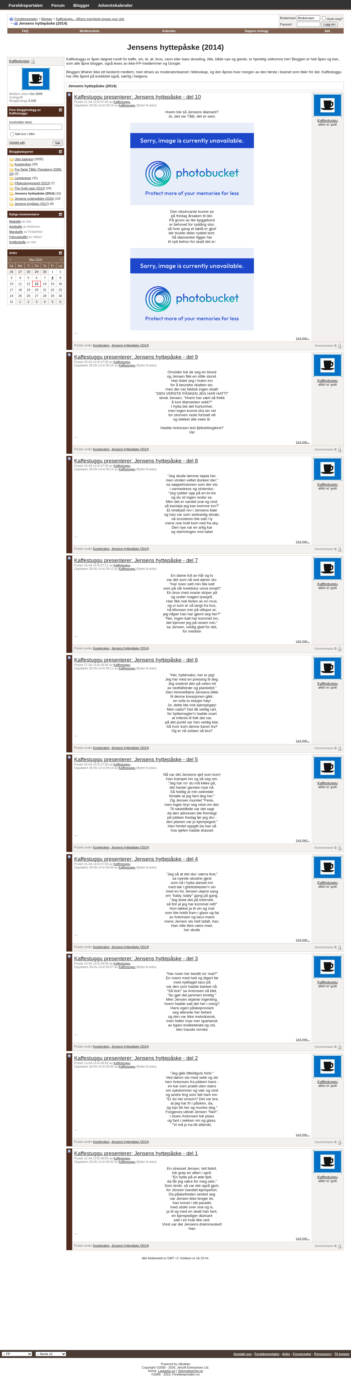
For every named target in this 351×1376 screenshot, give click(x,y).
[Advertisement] (175, 1307)
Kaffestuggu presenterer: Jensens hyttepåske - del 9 (136, 357)
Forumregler (302, 1354)
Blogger (81, 5)
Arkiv (286, 1354)
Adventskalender (115, 5)
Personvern (323, 1354)
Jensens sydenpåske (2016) (34, 198)
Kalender (169, 31)
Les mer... (303, 338)
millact (37, 237)
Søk (327, 31)
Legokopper (23, 178)
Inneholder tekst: (20, 122)
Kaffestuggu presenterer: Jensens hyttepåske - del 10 (137, 97)
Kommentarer (324, 345)
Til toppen (341, 1354)
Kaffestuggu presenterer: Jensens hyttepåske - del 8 (136, 461)
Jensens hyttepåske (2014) (130, 345)
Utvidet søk (17, 142)
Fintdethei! (35, 231)
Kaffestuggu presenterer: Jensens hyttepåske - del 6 (136, 660)
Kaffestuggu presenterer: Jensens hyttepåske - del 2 (136, 1058)
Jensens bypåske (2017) (32, 203)
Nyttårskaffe (17, 242)
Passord (285, 24)
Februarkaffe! (18, 237)
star (28, 221)
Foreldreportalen (26, 5)
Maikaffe (15, 221)
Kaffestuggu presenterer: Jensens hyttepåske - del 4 (136, 859)
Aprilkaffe (15, 226)
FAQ (25, 31)
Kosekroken (101, 345)
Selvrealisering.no (190, 1371)
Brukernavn (288, 18)
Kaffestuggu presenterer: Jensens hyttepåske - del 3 (136, 958)
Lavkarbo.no (167, 1371)
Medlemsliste (89, 31)
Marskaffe (16, 231)
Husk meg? (332, 19)
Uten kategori (24, 159)
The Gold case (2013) (30, 188)
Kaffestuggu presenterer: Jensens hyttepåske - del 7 (136, 560)
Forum (58, 5)
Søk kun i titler (22, 134)
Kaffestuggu (122, 102)
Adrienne (33, 226)
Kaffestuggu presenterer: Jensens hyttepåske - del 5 (136, 759)
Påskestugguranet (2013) (32, 183)
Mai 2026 (35, 259)
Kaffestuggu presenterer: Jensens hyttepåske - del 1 (136, 1153)
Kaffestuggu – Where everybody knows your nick (90, 19)
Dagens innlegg (256, 31)
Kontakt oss (243, 1354)
